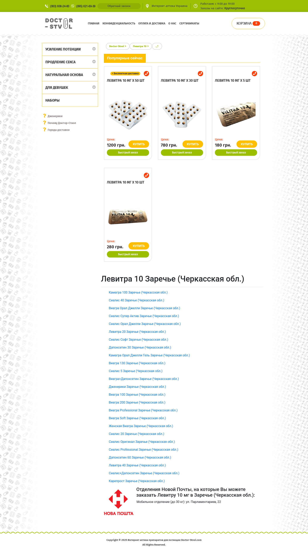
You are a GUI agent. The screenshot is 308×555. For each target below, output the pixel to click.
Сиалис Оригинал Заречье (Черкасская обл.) (142, 442)
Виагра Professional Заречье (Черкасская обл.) (143, 410)
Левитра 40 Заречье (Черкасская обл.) (137, 465)
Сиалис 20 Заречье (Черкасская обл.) (136, 434)
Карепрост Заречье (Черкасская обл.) (137, 481)
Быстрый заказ (128, 152)
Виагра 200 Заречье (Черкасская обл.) (137, 402)
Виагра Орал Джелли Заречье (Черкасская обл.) (144, 308)
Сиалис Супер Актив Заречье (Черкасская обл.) (144, 316)
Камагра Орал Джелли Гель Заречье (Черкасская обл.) (149, 355)
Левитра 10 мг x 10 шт (125, 182)
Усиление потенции (63, 49)
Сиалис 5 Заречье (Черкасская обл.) (135, 371)
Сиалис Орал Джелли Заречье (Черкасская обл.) (145, 324)
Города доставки (59, 130)
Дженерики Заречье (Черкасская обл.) (137, 387)
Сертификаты (189, 23)
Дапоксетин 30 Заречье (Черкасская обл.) (140, 347)
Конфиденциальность (119, 23)
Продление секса (60, 62)
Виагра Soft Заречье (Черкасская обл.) (137, 418)
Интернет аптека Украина (169, 6)
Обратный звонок (118, 6)
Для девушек (56, 87)
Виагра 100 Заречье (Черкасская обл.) (137, 394)
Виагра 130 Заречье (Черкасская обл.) (137, 363)
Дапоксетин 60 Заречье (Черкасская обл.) (140, 457)
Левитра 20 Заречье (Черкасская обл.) (137, 332)
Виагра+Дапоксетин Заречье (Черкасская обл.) (144, 379)
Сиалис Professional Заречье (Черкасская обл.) (143, 449)
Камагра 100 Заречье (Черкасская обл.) (138, 292)
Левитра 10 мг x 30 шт (180, 80)
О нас (172, 23)
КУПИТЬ (139, 144)
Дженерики (55, 116)
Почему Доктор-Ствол (62, 123)
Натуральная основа (64, 75)
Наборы (52, 100)
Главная (93, 23)
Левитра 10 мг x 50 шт (126, 80)
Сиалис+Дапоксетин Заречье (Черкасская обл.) (144, 473)
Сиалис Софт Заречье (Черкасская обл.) (138, 339)
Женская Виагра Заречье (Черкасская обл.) (141, 426)
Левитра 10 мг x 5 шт (233, 80)
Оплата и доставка (151, 23)
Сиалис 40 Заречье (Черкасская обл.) (136, 300)
